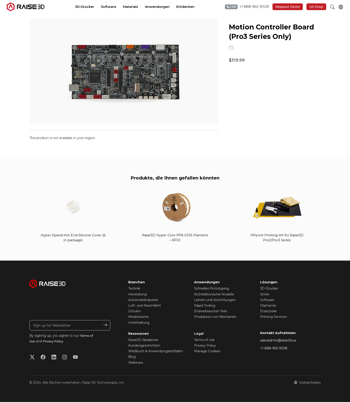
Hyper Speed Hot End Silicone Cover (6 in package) (73, 238)
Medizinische (138, 318)
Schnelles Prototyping (211, 290)
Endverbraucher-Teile (210, 312)
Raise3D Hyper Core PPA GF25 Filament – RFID (175, 238)
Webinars (135, 363)
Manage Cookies (207, 352)
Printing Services (273, 318)
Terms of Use (204, 341)
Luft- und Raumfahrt (144, 306)
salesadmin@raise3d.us (278, 341)
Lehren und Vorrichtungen (215, 301)
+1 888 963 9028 (247, 6)
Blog (132, 358)
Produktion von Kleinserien (215, 318)
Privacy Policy (54, 342)
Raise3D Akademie (143, 341)
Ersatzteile (268, 312)
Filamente (268, 306)
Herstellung (137, 295)
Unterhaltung (138, 323)
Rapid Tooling (204, 306)
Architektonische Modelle (214, 295)
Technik (134, 290)
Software (267, 301)
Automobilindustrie (143, 301)
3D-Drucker (269, 290)
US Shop (316, 7)
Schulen (134, 312)
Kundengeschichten (144, 346)
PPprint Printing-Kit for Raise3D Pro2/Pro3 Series (277, 238)
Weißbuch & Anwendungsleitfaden (155, 352)
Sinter (264, 295)
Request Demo (287, 7)
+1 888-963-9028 (273, 349)
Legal (199, 334)
